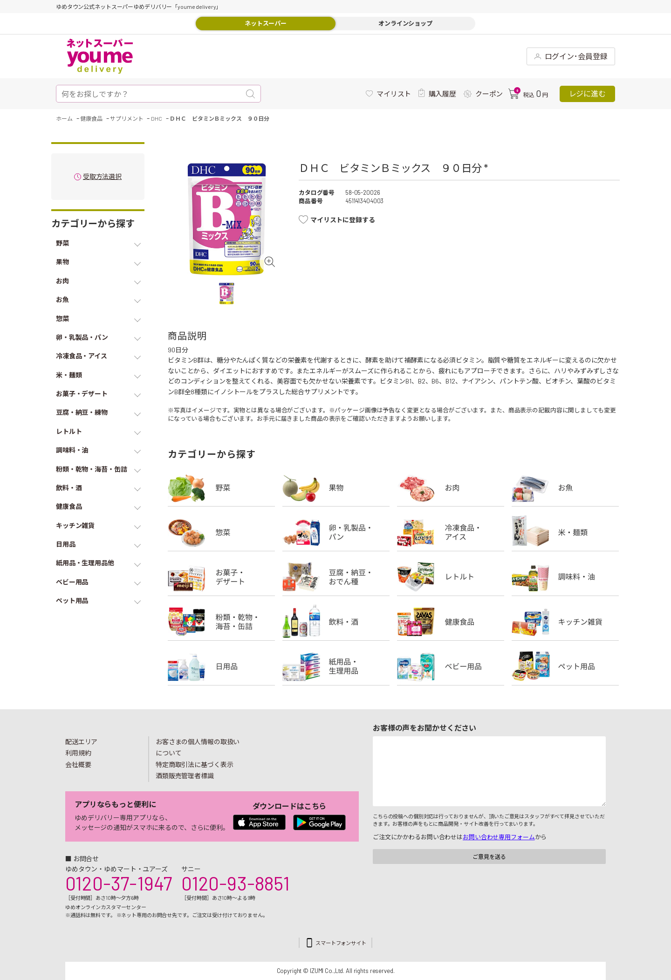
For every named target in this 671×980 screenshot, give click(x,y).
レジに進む (587, 93)
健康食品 (450, 621)
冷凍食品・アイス (450, 532)
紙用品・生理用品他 (336, 666)
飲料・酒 (336, 621)
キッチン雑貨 (565, 621)
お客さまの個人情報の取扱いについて (198, 747)
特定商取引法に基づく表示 (194, 764)
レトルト (450, 577)
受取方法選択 (102, 176)
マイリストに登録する (342, 220)
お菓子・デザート (221, 577)
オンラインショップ (405, 23)
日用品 (221, 666)
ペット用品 (565, 666)
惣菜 (221, 532)
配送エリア (81, 742)
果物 (336, 487)
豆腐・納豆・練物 (336, 577)
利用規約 (78, 753)
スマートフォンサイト (340, 943)
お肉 (450, 487)
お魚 (565, 487)
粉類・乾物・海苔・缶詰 (221, 621)
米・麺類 (565, 532)
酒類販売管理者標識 (185, 776)
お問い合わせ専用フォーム (498, 837)
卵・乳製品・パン (336, 532)
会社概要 (78, 764)
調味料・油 (565, 577)
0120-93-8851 (235, 883)
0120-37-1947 (118, 883)
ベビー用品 (450, 666)
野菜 (221, 487)
